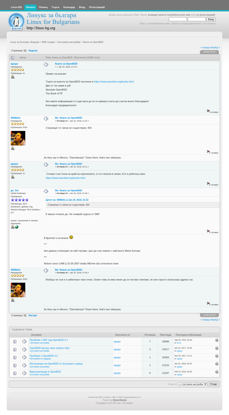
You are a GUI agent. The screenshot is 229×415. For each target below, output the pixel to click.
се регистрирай (205, 14)
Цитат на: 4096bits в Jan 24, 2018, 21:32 (67, 200)
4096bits (16, 117)
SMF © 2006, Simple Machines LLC (126, 397)
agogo (14, 63)
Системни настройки (39, 343)
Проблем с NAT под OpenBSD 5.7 (49, 340)
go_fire (15, 190)
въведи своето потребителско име (169, 14)
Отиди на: (172, 384)
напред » (215, 47)
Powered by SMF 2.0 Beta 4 (99, 397)
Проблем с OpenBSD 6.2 (44, 355)
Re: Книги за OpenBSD (68, 117)
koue (179, 343)
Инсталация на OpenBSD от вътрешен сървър (56, 363)
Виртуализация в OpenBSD (45, 371)
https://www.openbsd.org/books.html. (114, 81)
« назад (204, 47)
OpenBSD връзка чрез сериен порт (50, 348)
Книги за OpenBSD (66, 63)
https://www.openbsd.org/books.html (65, 178)
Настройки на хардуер (40, 359)
